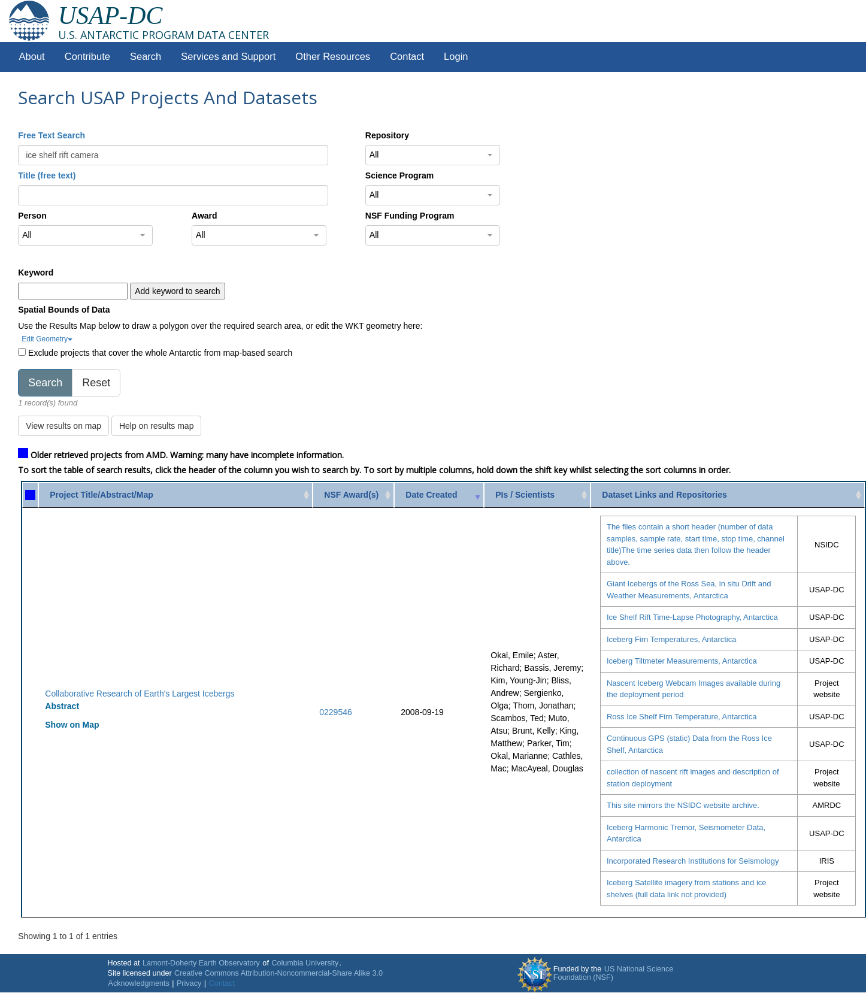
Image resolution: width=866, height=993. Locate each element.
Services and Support (228, 56)
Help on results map (156, 426)
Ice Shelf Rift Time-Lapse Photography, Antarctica (692, 617)
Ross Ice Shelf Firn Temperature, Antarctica (681, 716)
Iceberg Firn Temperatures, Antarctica (672, 639)
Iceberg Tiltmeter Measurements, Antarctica (682, 660)
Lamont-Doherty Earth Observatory (201, 963)
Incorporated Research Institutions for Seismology (693, 860)
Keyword (35, 272)
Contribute (87, 56)
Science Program (399, 175)
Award (204, 215)
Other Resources (332, 56)
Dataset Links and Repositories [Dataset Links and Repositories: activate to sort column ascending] (664, 494)
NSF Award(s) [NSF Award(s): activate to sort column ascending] (351, 494)
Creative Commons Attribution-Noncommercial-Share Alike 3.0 (278, 973)
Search (145, 56)
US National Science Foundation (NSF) (613, 973)
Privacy (189, 983)
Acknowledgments (138, 983)
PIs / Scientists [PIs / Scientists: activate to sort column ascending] (525, 494)
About (32, 56)
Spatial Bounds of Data (64, 309)
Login (456, 56)
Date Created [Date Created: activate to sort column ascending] (431, 494)
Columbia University (304, 963)
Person (32, 215)
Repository (387, 135)
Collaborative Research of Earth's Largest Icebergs (139, 693)
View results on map (63, 426)
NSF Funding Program (410, 215)
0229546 (335, 712)
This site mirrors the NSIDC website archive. (683, 805)
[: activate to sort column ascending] (30, 495)
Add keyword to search (177, 291)
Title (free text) (46, 175)
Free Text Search (51, 135)
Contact (407, 56)
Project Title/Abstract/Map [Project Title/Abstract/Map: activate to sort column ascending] (101, 494)
